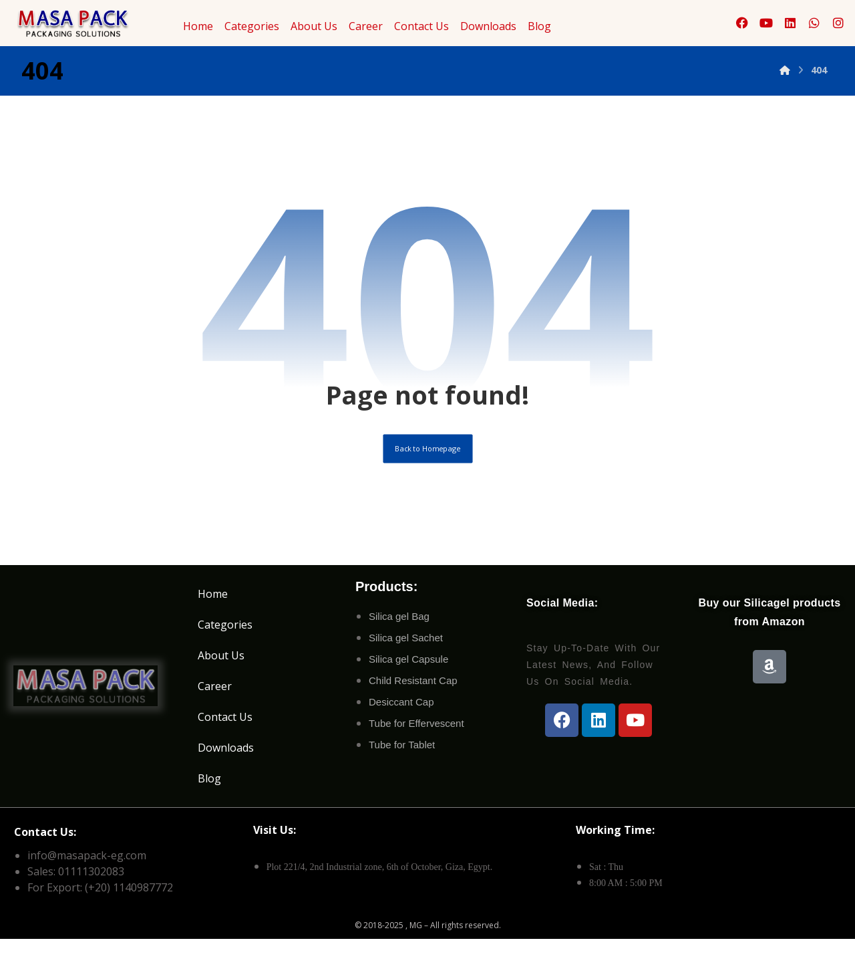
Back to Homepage (428, 464)
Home (198, 26)
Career (366, 26)
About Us (314, 26)
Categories (251, 26)
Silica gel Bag (399, 636)
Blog (539, 26)
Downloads (488, 26)
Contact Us (421, 26)
